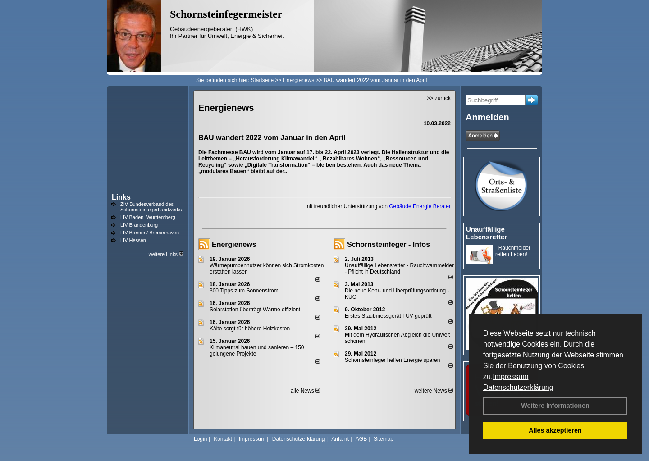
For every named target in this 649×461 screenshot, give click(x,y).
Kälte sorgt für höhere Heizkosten (250, 328)
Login (200, 439)
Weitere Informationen (555, 405)
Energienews (234, 244)
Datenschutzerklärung (518, 387)
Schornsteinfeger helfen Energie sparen (392, 360)
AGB (361, 439)
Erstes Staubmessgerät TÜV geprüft (388, 316)
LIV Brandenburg (139, 225)
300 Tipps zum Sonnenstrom (244, 291)
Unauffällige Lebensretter (486, 233)
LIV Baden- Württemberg (147, 217)
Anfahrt (340, 439)
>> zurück (439, 98)
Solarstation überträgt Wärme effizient (255, 309)
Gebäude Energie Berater (420, 206)
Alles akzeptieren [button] (555, 430)
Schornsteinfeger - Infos (388, 244)
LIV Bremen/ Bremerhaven (149, 232)
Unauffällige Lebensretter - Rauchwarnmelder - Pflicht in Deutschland (399, 268)
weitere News (434, 391)
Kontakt (223, 439)
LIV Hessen (133, 240)
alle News (305, 391)
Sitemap (383, 439)
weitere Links (166, 254)
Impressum (510, 376)
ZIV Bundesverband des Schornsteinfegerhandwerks (151, 206)
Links (121, 197)
